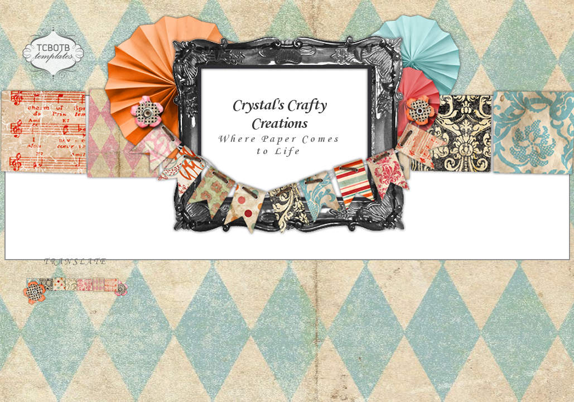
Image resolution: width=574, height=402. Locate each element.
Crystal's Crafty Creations (278, 114)
